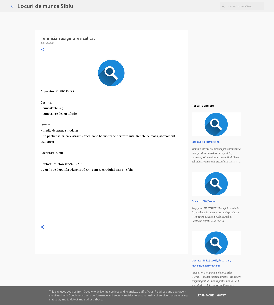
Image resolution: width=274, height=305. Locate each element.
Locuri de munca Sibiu (45, 6)
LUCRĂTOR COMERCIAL (206, 142)
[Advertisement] (111, 196)
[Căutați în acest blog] (245, 6)
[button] (43, 50)
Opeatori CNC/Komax (204, 201)
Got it (221, 295)
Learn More (205, 295)
